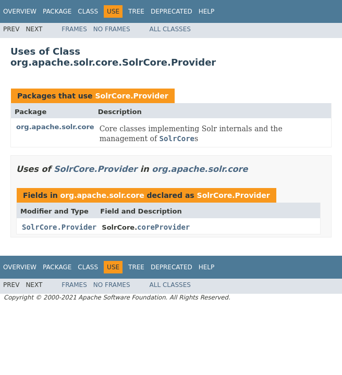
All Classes (170, 29)
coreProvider (163, 227)
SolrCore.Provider (131, 96)
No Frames (111, 29)
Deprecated (171, 11)
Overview (19, 11)
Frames (74, 29)
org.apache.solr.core (55, 127)
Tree (136, 11)
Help (207, 11)
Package (57, 11)
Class (88, 11)
